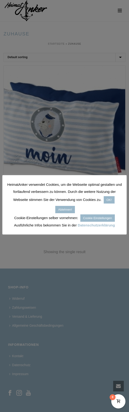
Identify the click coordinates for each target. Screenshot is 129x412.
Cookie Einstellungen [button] (97, 218)
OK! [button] (109, 200)
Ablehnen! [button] (65, 209)
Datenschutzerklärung (96, 225)
